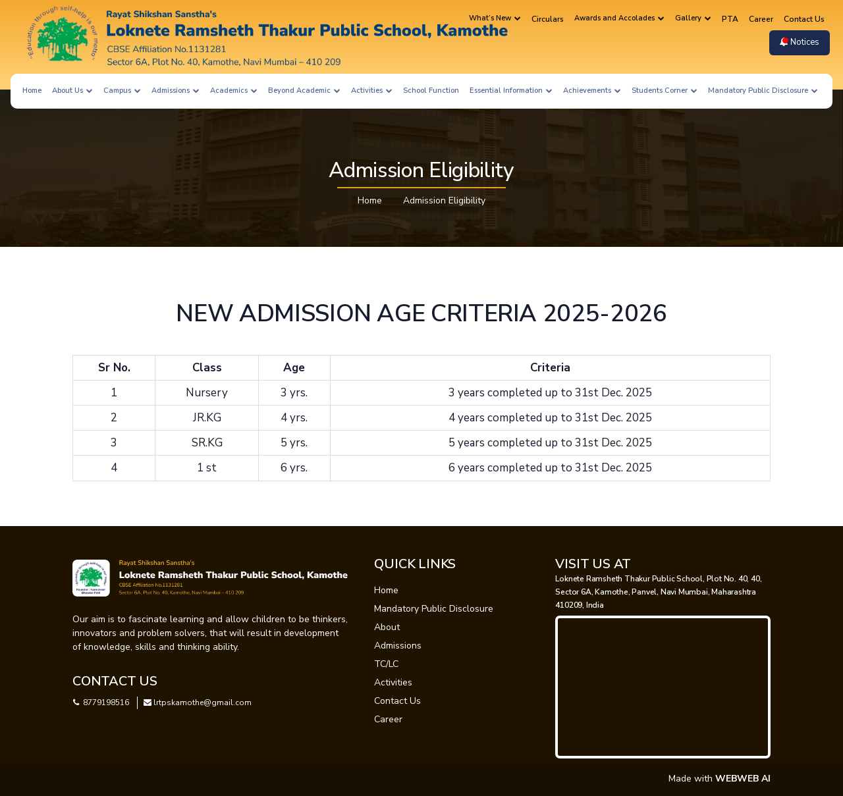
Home (31, 90)
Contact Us (804, 19)
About (387, 627)
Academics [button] (234, 90)
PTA (730, 19)
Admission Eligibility (444, 200)
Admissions (398, 645)
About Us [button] (72, 90)
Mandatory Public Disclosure (433, 608)
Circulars (547, 19)
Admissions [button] (175, 90)
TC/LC (386, 664)
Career (761, 19)
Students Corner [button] (664, 90)
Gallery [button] (693, 18)
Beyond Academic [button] (304, 90)
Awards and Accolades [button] (619, 18)
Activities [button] (372, 90)
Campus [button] (122, 90)
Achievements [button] (592, 90)
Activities (393, 682)
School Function (431, 90)
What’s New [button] (495, 18)
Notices (799, 42)
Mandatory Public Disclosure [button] (763, 90)
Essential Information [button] (511, 90)
